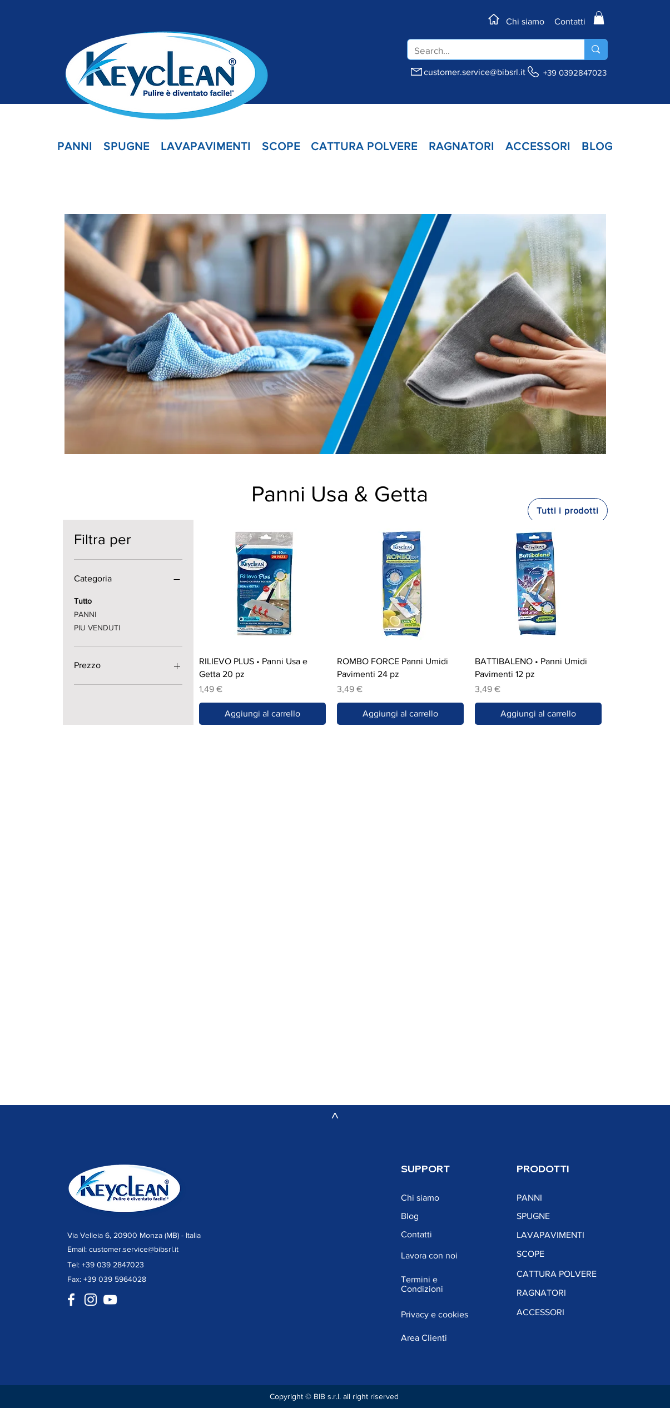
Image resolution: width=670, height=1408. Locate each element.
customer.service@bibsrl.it (474, 72)
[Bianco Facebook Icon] (71, 1299)
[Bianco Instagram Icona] (90, 1299)
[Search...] (488, 50)
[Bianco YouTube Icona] (110, 1299)
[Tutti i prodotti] (568, 510)
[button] (598, 17)
